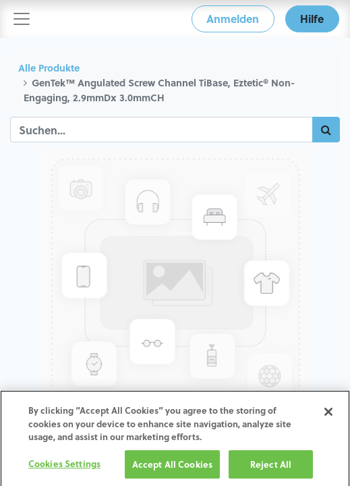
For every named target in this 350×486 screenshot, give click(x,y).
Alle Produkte (49, 68)
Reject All (270, 468)
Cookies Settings (64, 467)
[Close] (328, 416)
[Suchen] (326, 129)
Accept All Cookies (172, 468)
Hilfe (312, 18)
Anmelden (232, 18)
